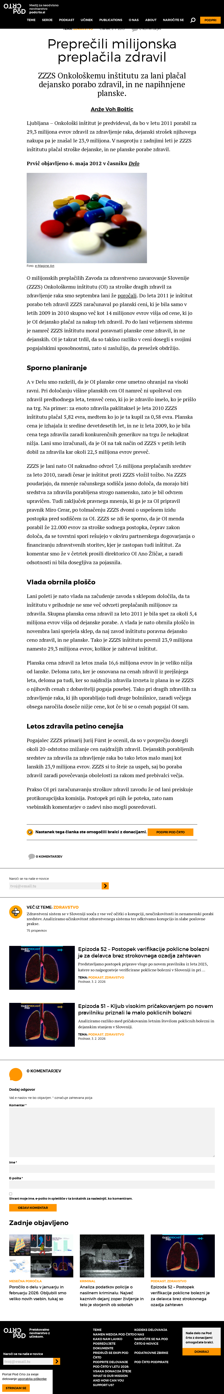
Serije (47, 20)
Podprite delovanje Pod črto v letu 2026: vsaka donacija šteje (112, 1366)
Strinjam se (16, 1388)
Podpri (210, 20)
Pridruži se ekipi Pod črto (110, 1355)
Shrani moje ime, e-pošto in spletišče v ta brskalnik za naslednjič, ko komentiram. (71, 1199)
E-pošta (16, 1178)
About (150, 20)
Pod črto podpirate (151, 1362)
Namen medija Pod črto (113, 1334)
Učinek (87, 20)
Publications (110, 20)
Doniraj (201, 1352)
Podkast (66, 20)
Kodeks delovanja (150, 1330)
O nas (134, 20)
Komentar (17, 1105)
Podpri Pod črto (170, 832)
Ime (13, 1162)
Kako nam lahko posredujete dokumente (107, 1343)
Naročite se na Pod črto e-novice (151, 1341)
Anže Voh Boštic (112, 109)
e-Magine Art (44, 266)
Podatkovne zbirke (151, 1353)
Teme (31, 20)
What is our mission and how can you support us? (110, 1380)
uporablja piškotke (32, 1379)
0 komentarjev (45, 856)
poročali (127, 295)
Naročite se (173, 20)
